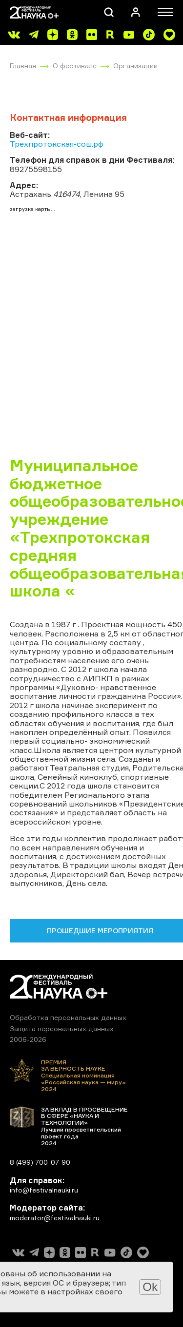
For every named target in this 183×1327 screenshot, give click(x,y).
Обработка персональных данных (68, 1017)
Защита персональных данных (62, 1028)
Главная (23, 65)
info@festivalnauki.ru (44, 1190)
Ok (150, 1286)
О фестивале (75, 65)
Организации (135, 65)
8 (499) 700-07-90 (40, 1162)
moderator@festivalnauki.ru (55, 1217)
